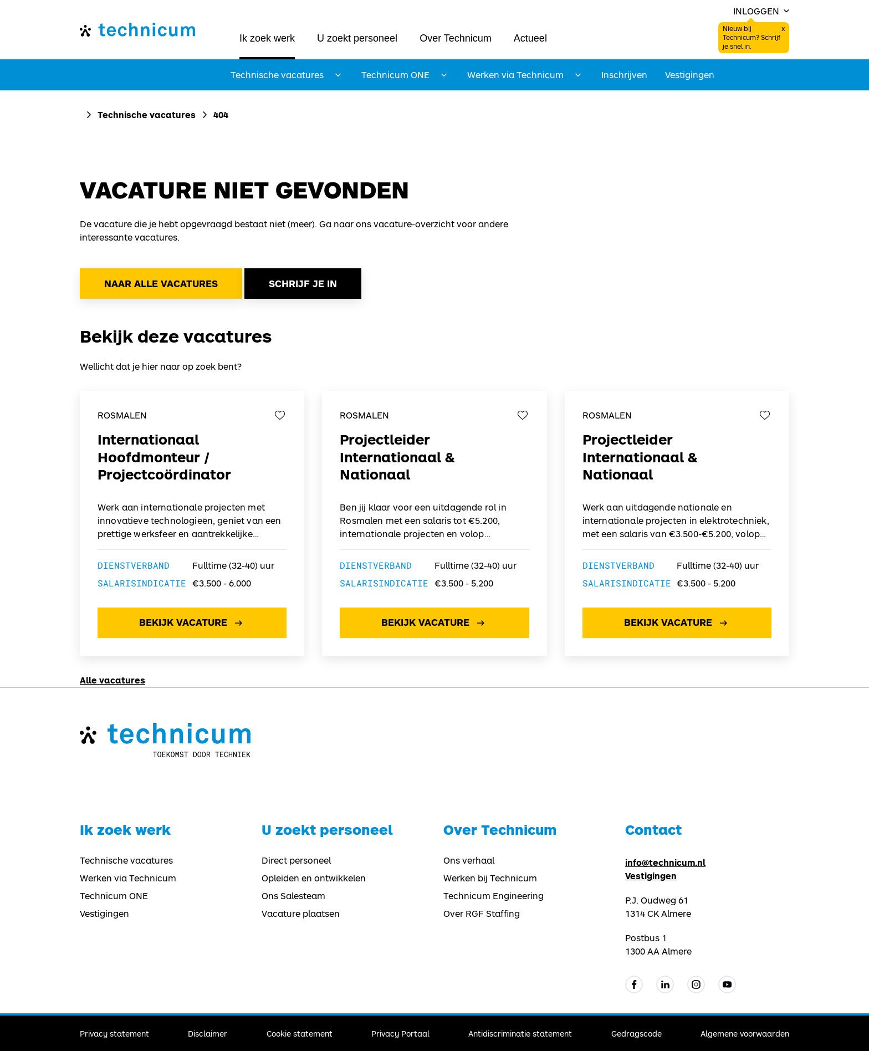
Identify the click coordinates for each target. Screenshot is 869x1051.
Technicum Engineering (493, 895)
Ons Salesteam (293, 895)
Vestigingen (689, 74)
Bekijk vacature (192, 623)
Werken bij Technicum (490, 878)
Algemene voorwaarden (745, 1033)
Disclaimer (207, 1033)
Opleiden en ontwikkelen (314, 878)
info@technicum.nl (665, 862)
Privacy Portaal (400, 1033)
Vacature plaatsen (301, 913)
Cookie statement (300, 1033)
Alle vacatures (112, 680)
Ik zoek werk (267, 38)
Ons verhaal (468, 860)
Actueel (530, 38)
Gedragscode (636, 1033)
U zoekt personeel (357, 38)
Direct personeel (296, 860)
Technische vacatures (147, 114)
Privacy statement (114, 1033)
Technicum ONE (114, 895)
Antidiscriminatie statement (520, 1033)
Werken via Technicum (128, 878)
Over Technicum (456, 38)
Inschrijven (624, 74)
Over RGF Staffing (481, 913)
